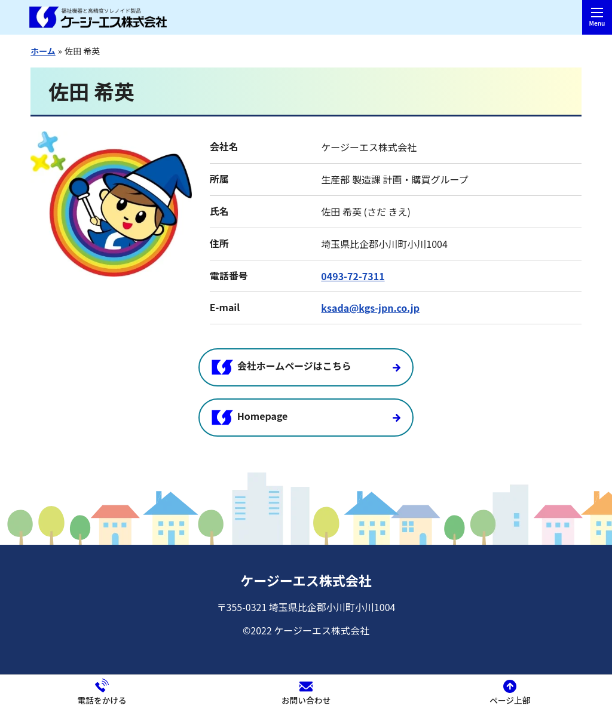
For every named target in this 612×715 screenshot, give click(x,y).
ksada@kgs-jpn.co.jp (370, 307)
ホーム (43, 51)
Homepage (249, 416)
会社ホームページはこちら (281, 366)
